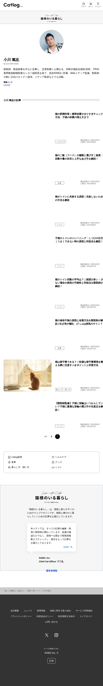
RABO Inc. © (51, 653)
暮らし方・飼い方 (63, 390)
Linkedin (7, 85)
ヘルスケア (60, 142)
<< (45, 436)
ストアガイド (86, 616)
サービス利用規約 (84, 610)
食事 (59, 183)
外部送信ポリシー (45, 616)
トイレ (59, 224)
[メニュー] (98, 3)
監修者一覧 (67, 547)
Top (5, 591)
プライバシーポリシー (21, 616)
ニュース (28, 610)
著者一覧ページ (33, 591)
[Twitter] (47, 635)
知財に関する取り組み (60, 610)
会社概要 (14, 610)
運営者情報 (51, 570)
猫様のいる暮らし (17, 591)
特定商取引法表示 (66, 616)
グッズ (59, 426)
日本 (51, 661)
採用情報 (41, 610)
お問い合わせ (51, 622)
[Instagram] (56, 635)
